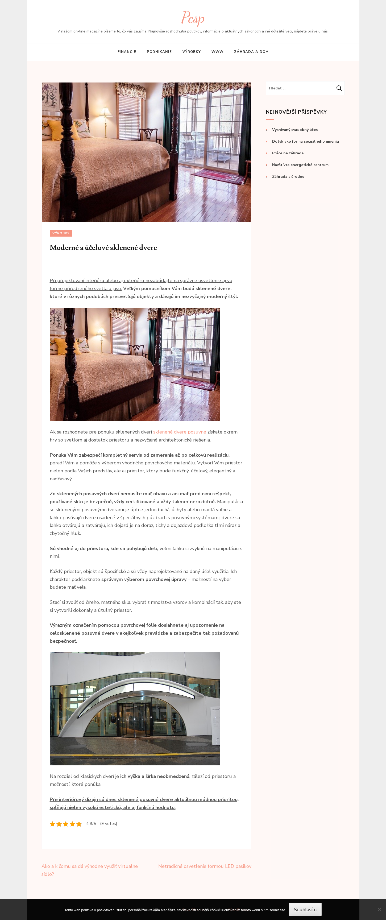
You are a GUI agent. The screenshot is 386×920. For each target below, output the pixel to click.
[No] (379, 909)
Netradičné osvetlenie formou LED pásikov (204, 866)
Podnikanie (159, 51)
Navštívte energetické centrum (300, 164)
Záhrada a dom (251, 51)
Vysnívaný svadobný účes (295, 129)
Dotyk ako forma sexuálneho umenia (305, 141)
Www (217, 51)
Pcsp (193, 17)
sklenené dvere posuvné (179, 432)
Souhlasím (305, 909)
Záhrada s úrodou (288, 176)
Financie (127, 51)
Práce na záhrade (288, 153)
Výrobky (191, 51)
